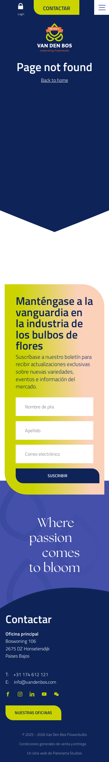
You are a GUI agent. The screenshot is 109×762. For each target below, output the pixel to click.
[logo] (54, 37)
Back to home (54, 80)
